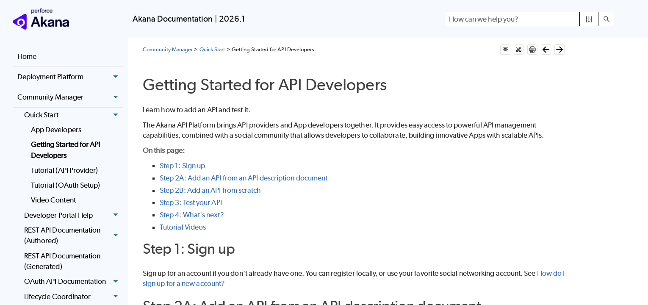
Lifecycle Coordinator (73, 296)
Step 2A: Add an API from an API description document (243, 178)
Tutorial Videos (183, 227)
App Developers (56, 129)
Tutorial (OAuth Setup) (65, 185)
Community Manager (70, 97)
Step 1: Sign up (182, 165)
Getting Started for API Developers (65, 150)
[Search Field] (529, 19)
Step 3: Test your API (191, 202)
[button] (588, 19)
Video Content (53, 200)
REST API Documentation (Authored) (73, 236)
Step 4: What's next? (192, 215)
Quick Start (73, 115)
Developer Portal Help (73, 215)
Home (26, 56)
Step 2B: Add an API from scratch (210, 190)
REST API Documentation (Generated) (62, 261)
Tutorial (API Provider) (64, 170)
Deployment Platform (70, 77)
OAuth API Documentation (73, 281)
